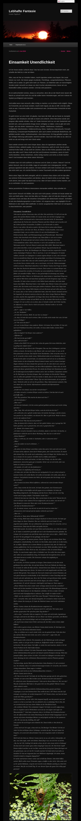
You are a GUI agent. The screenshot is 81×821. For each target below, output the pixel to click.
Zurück (62, 51)
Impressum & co (21, 45)
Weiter (69, 51)
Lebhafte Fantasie (22, 11)
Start (10, 45)
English (61, 1)
